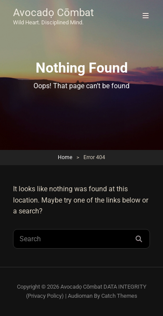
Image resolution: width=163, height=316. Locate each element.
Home (65, 157)
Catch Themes (119, 296)
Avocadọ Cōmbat (53, 13)
